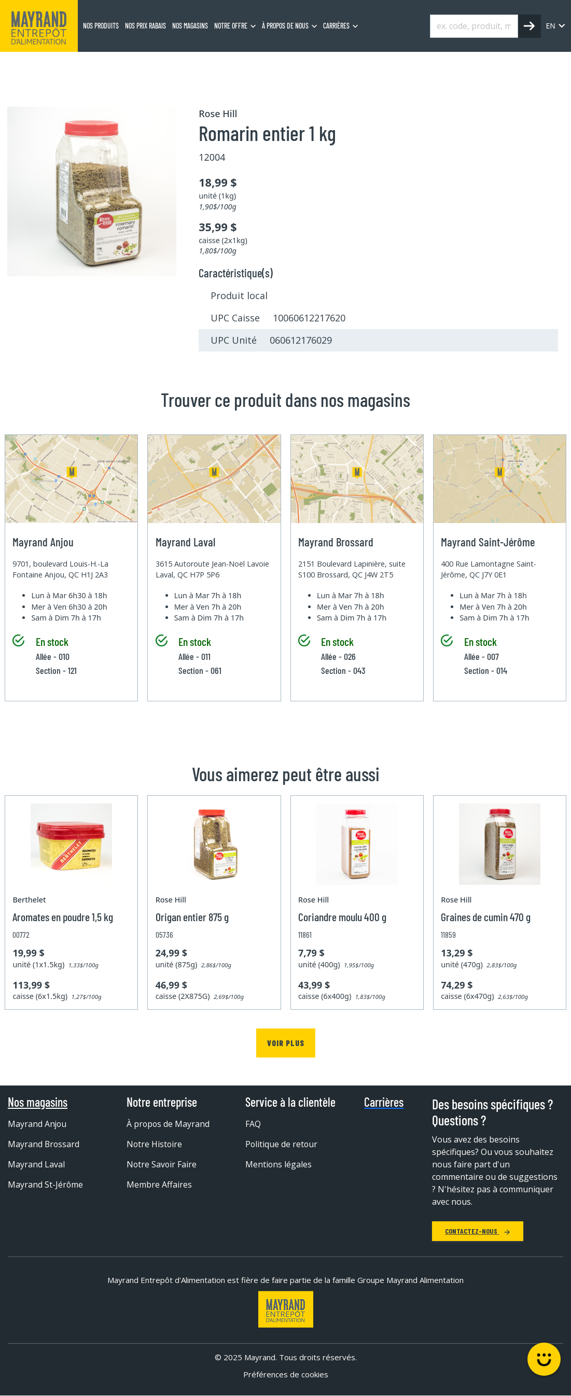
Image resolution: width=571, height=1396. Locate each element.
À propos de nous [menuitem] (285, 25)
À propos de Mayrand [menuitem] (169, 1124)
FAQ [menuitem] (253, 1124)
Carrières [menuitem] (336, 25)
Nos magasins (37, 1102)
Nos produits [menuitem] (101, 25)
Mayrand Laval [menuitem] (36, 1164)
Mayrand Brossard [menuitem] (44, 1144)
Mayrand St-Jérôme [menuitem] (45, 1184)
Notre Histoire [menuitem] (155, 1144)
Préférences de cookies (285, 1374)
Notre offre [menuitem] (230, 25)
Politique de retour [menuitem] (281, 1144)
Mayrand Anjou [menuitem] (37, 1124)
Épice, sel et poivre (160, 65)
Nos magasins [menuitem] (190, 25)
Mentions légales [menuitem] (278, 1164)
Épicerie (98, 65)
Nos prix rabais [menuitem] (145, 25)
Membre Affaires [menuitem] (159, 1184)
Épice (217, 65)
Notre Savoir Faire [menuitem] (162, 1164)
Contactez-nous (477, 1230)
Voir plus (285, 1043)
